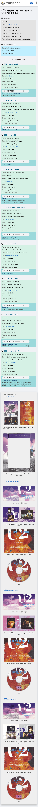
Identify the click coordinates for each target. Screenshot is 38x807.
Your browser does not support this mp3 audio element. (15, 91)
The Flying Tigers (12, 24)
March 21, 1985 (10, 76)
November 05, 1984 (12, 147)
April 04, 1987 (10, 326)
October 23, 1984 (11, 112)
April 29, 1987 (10, 219)
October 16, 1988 (11, 363)
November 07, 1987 (12, 255)
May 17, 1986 (10, 181)
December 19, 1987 (12, 290)
